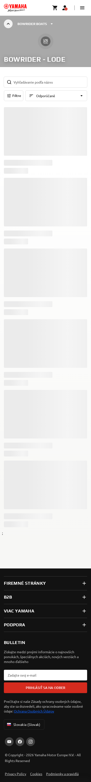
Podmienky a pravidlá (62, 774)
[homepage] (15, 7)
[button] (82, 8)
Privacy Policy (15, 774)
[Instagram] (30, 741)
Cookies (36, 774)
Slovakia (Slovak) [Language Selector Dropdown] (23, 724)
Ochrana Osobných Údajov (34, 711)
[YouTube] (9, 741)
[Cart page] (55, 8)
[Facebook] (20, 741)
